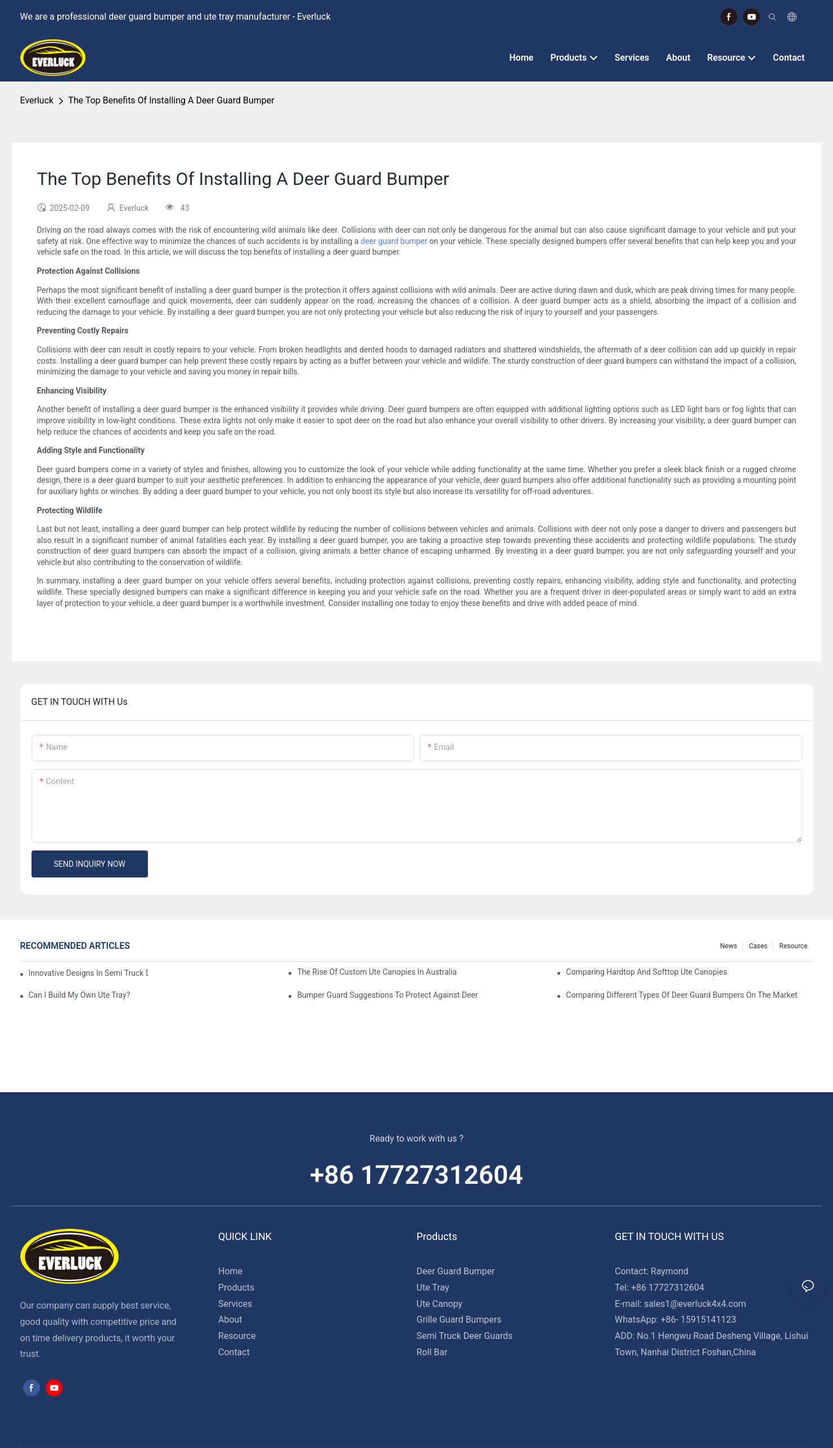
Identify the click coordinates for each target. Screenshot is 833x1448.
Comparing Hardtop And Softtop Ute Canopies (646, 971)
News (728, 946)
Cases (758, 946)
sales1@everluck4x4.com (695, 1303)
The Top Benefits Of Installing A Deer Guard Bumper (171, 100)
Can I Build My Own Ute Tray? (79, 994)
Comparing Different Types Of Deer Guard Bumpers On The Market (681, 994)
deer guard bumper (394, 241)
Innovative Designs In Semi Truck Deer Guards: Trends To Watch (88, 973)
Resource (793, 946)
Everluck (37, 100)
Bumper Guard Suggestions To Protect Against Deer (387, 994)
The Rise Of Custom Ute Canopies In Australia (377, 971)
